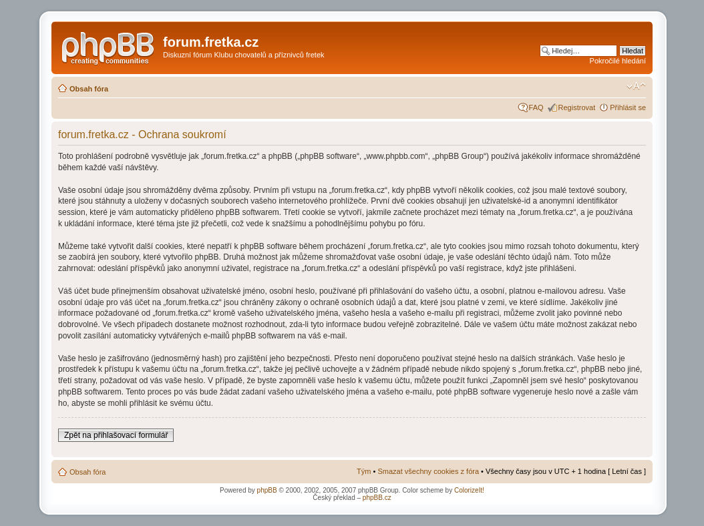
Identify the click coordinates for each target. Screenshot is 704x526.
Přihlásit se (628, 107)
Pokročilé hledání (618, 61)
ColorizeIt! (469, 490)
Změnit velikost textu (636, 86)
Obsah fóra (88, 89)
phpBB (267, 490)
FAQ (536, 107)
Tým (364, 471)
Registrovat (577, 107)
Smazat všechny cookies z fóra (428, 471)
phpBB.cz (377, 497)
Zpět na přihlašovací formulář (116, 435)
